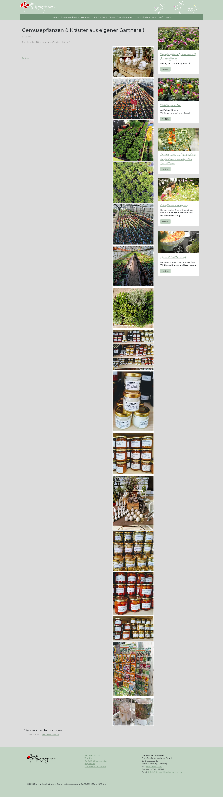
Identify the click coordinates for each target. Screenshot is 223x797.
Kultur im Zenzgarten (147, 17)
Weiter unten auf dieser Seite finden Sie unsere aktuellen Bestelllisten (177, 159)
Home (54, 17)
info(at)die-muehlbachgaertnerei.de (165, 772)
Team (112, 17)
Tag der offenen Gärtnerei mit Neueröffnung (177, 56)
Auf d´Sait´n (165, 17)
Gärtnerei (85, 17)
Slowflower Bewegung (173, 205)
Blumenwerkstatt (69, 17)
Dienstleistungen (125, 17)
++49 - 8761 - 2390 (154, 766)
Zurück (25, 58)
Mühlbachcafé (100, 17)
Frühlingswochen (170, 105)
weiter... (165, 69)
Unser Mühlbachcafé (173, 257)
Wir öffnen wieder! (50, 735)
